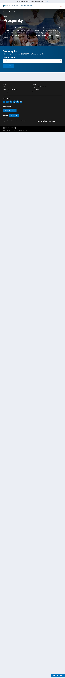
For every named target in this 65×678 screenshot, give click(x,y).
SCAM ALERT (40, 121)
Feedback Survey (58, 675)
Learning (5, 92)
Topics (34, 92)
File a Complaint (50, 121)
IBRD (18, 128)
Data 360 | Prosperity (26, 5)
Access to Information (30, 121)
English (13, 115)
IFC (24, 128)
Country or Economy (9, 57)
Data (4, 87)
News (34, 84)
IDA (22, 128)
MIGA (28, 128)
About (4, 84)
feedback (45, 1)
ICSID (32, 128)
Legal (4, 121)
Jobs (4, 123)
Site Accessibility (20, 121)
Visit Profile (7, 66)
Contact (8, 123)
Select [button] (5, 60)
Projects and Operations (39, 87)
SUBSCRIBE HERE (9, 110)
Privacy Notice (10, 121)
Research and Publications (10, 89)
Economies (35, 89)
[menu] (60, 5)
